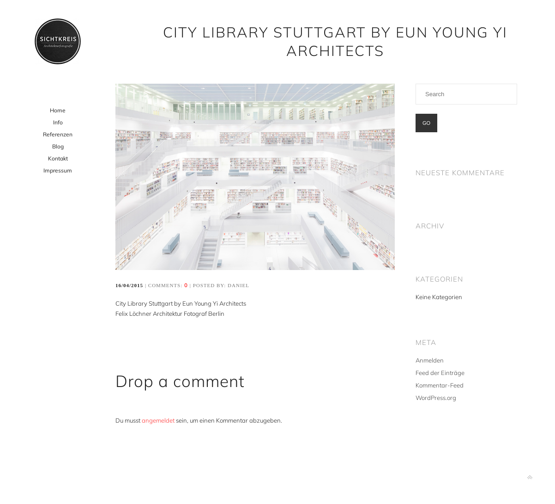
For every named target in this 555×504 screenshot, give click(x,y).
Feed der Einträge (440, 372)
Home (58, 110)
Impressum (57, 170)
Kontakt (58, 158)
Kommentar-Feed (440, 385)
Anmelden (430, 360)
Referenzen (57, 134)
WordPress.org (436, 397)
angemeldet (158, 420)
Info (58, 122)
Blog (58, 146)
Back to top (530, 477)
